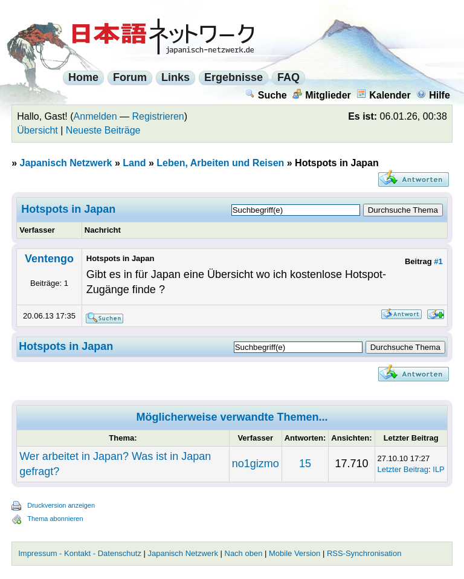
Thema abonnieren (55, 518)
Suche (266, 95)
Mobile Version (294, 553)
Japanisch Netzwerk (66, 163)
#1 (438, 261)
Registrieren (158, 116)
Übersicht (37, 130)
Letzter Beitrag (403, 469)
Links (175, 77)
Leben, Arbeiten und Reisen (220, 163)
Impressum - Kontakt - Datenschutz (79, 553)
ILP (439, 469)
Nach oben (244, 553)
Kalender (383, 95)
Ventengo (49, 259)
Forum (130, 77)
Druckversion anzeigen (61, 505)
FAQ (288, 77)
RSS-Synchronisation (364, 553)
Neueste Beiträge (103, 130)
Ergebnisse (233, 77)
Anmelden (95, 116)
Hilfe (433, 95)
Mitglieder (321, 95)
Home (83, 77)
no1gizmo (255, 464)
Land (134, 163)
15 (305, 464)
